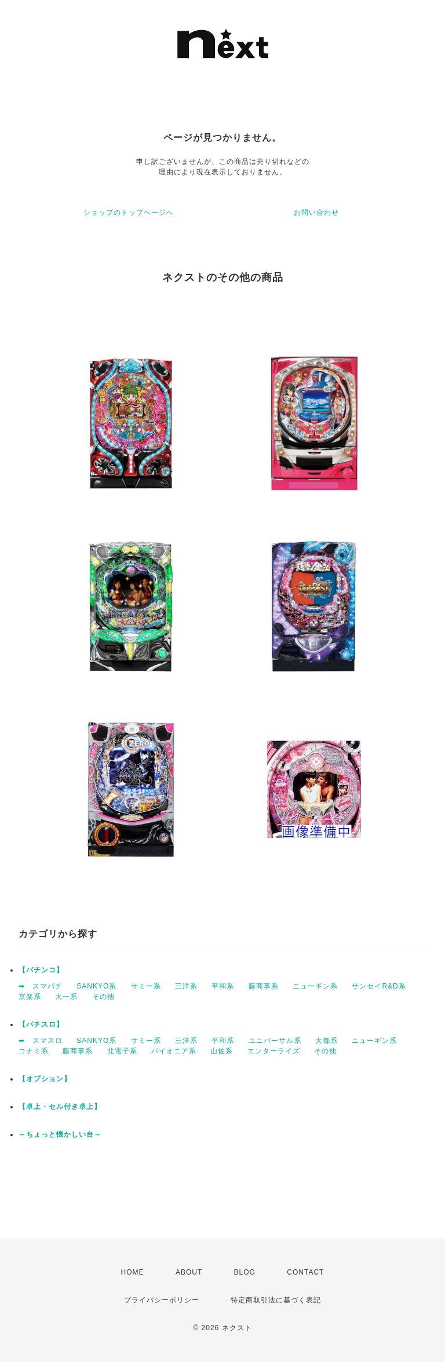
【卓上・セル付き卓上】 (60, 1107)
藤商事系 (264, 986)
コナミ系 (34, 1051)
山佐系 (221, 1051)
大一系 (66, 997)
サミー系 (146, 986)
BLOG (245, 1272)
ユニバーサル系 (275, 1041)
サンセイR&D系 (379, 986)
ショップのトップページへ (128, 212)
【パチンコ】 (41, 970)
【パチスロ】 (41, 1024)
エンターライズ (273, 1051)
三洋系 (186, 986)
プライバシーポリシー (161, 1300)
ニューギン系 (315, 986)
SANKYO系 (96, 986)
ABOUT (189, 1272)
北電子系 (122, 1051)
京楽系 (30, 997)
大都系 (326, 1041)
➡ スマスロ (41, 1041)
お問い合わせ (316, 212)
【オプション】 (45, 1079)
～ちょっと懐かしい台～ (60, 1134)
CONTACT (305, 1272)
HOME (132, 1272)
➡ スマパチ (41, 986)
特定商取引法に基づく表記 (276, 1300)
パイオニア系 (173, 1051)
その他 (103, 997)
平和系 (222, 986)
